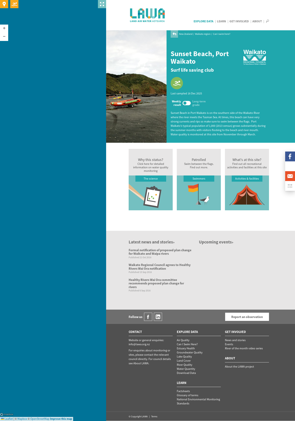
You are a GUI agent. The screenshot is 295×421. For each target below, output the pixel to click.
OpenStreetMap (39, 419)
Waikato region (203, 33)
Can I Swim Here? (187, 344)
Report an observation (247, 317)
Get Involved (239, 21)
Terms (154, 416)
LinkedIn (290, 166)
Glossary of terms (187, 395)
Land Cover (184, 360)
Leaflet (7, 419)
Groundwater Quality (190, 352)
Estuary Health (186, 348)
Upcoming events (216, 242)
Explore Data (203, 21)
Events (229, 344)
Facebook (290, 156)
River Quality (184, 365)
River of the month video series (244, 348)
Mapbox (6, 414)
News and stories (235, 340)
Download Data (186, 373)
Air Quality (183, 340)
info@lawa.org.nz (139, 344)
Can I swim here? (221, 33)
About (257, 21)
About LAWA (141, 363)
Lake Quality (184, 356)
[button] (4, 29)
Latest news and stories (152, 242)
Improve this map (61, 419)
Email (290, 176)
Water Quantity (186, 369)
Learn (221, 21)
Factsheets (183, 391)
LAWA (148, 15)
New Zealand (186, 33)
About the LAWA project (239, 366)
